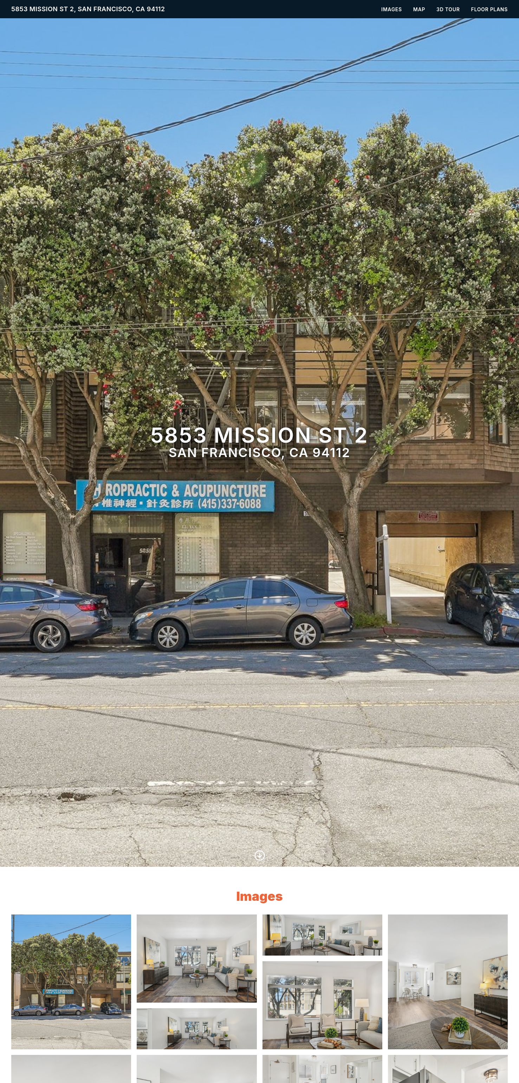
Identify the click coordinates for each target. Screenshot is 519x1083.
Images (391, 9)
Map (419, 9)
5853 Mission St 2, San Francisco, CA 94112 (88, 9)
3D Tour (448, 9)
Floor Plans (489, 9)
